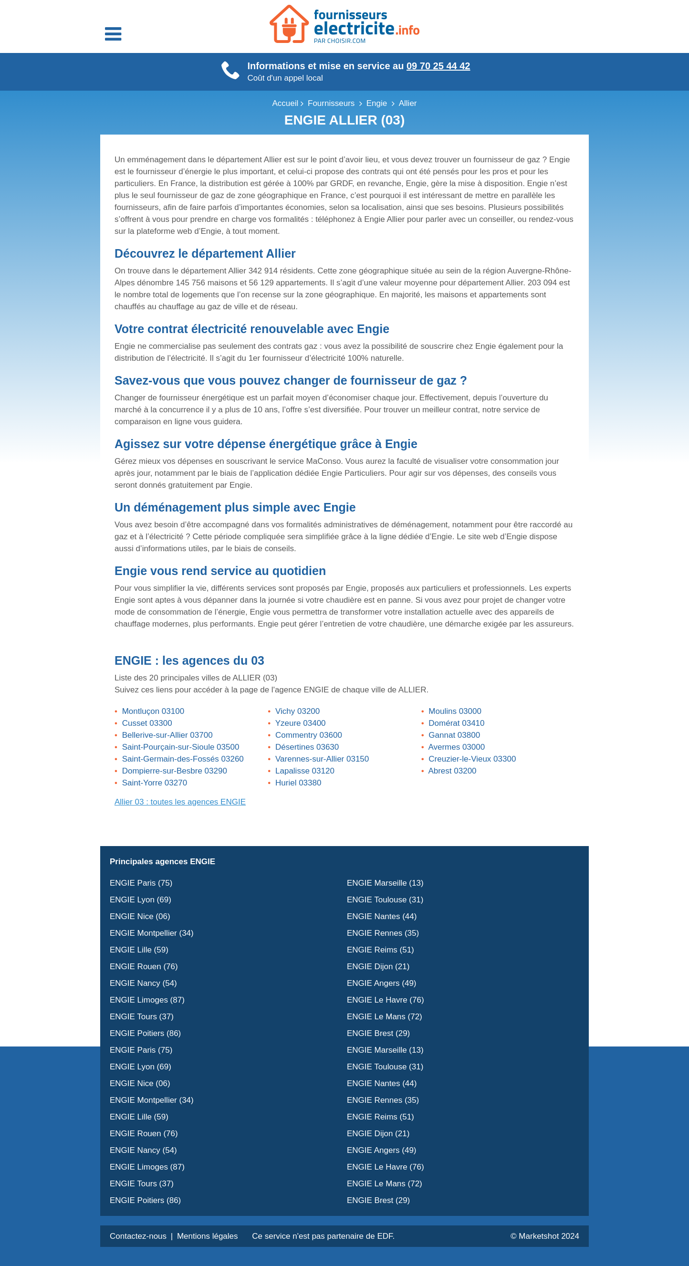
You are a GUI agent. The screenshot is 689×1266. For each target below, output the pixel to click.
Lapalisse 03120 (304, 770)
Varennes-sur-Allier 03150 (322, 759)
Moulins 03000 (454, 711)
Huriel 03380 (298, 782)
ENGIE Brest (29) (378, 1033)
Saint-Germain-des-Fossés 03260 (183, 759)
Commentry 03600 (308, 735)
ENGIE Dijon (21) (378, 966)
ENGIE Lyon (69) (140, 899)
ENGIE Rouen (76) (144, 966)
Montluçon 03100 (153, 711)
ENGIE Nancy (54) (143, 983)
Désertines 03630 (307, 747)
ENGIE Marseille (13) (385, 883)
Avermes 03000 (456, 747)
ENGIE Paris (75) (141, 883)
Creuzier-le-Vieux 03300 (472, 759)
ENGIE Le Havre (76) (385, 999)
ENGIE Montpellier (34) (152, 933)
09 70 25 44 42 (438, 66)
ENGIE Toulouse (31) (385, 899)
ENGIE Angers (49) (382, 983)
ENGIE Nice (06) (140, 916)
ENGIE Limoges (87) (147, 999)
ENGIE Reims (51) (380, 949)
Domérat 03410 (456, 723)
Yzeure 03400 (300, 723)
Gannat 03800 (454, 735)
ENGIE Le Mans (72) (384, 1016)
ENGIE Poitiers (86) (145, 1033)
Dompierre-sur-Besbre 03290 (174, 770)
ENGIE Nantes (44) (382, 916)
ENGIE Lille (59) (139, 949)
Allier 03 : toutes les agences (180, 801)
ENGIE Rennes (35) (383, 933)
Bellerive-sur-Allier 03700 (167, 735)
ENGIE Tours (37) (142, 1016)
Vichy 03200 (297, 711)
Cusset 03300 (147, 723)
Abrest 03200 (452, 770)
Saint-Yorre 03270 (154, 782)
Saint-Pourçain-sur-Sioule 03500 (181, 747)
